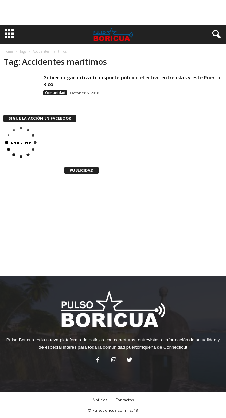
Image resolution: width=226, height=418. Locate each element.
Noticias (100, 399)
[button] (215, 34)
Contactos (124, 399)
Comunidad (55, 92)
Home (8, 51)
